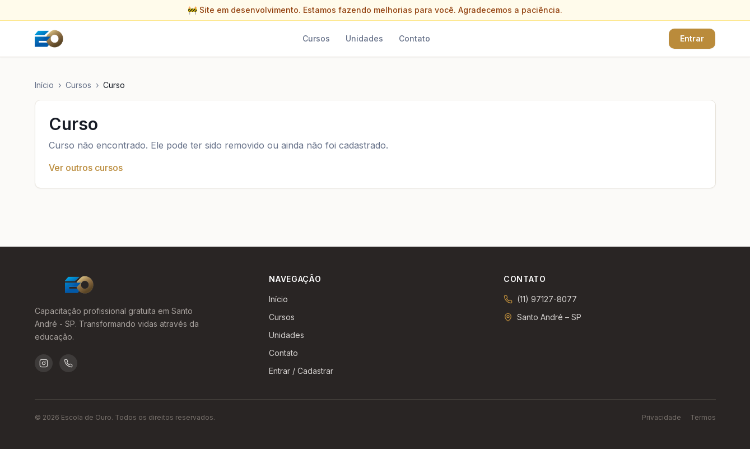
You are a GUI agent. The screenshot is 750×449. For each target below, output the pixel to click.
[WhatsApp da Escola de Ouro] (68, 363)
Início (44, 85)
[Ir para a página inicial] (49, 38)
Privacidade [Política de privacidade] (661, 417)
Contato (414, 38)
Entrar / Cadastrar (301, 371)
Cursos (316, 38)
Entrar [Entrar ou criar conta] (692, 38)
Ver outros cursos (86, 167)
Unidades (364, 38)
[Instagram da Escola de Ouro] (44, 363)
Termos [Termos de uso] (703, 417)
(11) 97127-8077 (547, 299)
